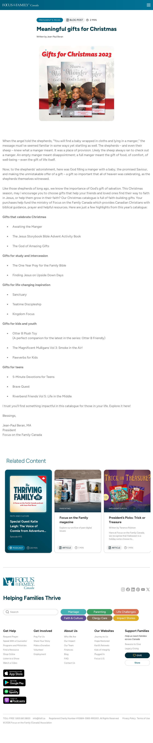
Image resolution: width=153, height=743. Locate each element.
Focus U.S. (99, 658)
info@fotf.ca (39, 718)
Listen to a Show (11, 658)
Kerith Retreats (101, 645)
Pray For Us (39, 636)
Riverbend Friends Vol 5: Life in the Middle (42, 396)
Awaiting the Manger (27, 226)
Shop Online (9, 654)
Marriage (73, 611)
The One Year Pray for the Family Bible (39, 265)
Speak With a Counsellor (15, 641)
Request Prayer (10, 636)
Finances (68, 649)
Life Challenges (126, 611)
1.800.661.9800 (22, 718)
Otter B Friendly (93, 338)
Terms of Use (143, 718)
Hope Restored (101, 641)
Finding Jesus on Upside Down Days (38, 275)
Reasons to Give (133, 644)
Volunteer (38, 649)
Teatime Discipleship (27, 304)
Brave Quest (21, 386)
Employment (40, 654)
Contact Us (69, 663)
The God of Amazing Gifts (31, 246)
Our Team (69, 645)
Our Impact (69, 641)
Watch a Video (10, 663)
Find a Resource (11, 649)
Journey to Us (101, 636)
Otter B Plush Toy (25, 333)
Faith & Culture (73, 618)
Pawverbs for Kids (25, 357)
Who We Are (70, 636)
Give (137, 655)
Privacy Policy (129, 718)
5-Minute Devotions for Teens (33, 377)
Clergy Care (99, 618)
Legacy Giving (132, 648)
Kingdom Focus (23, 314)
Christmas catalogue (81, 198)
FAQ (66, 658)
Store (137, 662)
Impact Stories (126, 618)
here (126, 406)
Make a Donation (42, 645)
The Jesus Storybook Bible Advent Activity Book (47, 236)
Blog (66, 654)
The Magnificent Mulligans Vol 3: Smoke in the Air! (48, 347)
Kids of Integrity (102, 649)
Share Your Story (42, 641)
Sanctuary (20, 294)
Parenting (100, 611)
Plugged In (99, 654)
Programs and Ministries (15, 645)
